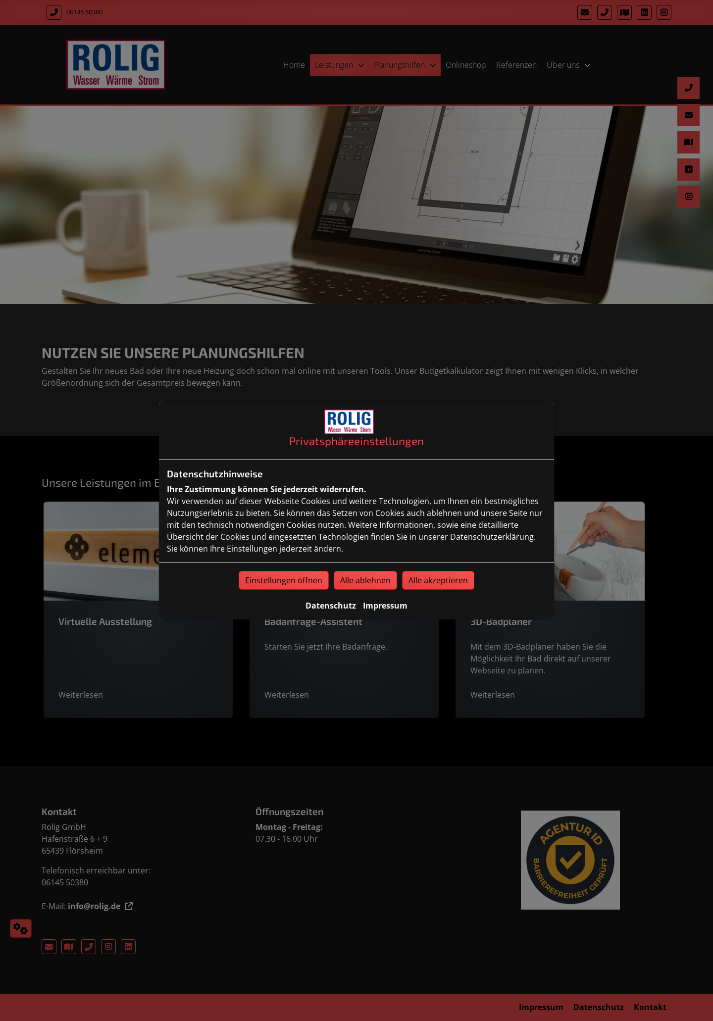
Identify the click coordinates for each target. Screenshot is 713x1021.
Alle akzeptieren (438, 580)
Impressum (385, 605)
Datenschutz (331, 605)
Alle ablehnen (365, 580)
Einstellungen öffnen (283, 580)
